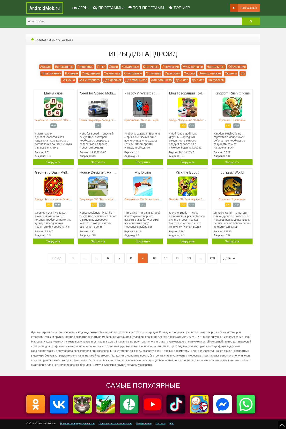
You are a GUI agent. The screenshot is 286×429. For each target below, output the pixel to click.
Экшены (231, 73)
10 (154, 258)
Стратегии (153, 73)
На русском (216, 80)
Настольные (215, 66)
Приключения (51, 73)
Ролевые (71, 73)
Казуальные (130, 66)
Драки (113, 66)
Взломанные (64, 66)
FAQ (171, 423)
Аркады (45, 66)
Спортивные (133, 73)
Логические (170, 66)
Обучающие (237, 66)
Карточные (150, 66)
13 (189, 258)
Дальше (229, 258)
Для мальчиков (136, 80)
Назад (56, 258)
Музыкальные (193, 66)
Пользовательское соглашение (115, 423)
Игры (52, 39)
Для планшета (161, 80)
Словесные (112, 73)
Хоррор (189, 73)
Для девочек (113, 80)
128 (212, 258)
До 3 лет (182, 80)
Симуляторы (91, 73)
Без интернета (89, 80)
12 (177, 258)
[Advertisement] (87, 300)
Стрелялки (172, 73)
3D (243, 73)
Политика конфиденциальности (77, 423)
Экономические (210, 73)
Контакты (160, 423)
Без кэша (68, 80)
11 (166, 258)
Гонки (101, 66)
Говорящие (85, 66)
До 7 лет (198, 80)
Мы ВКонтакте (144, 423)
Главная (40, 39)
